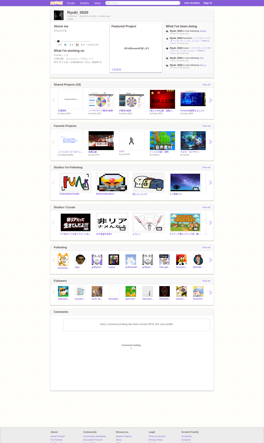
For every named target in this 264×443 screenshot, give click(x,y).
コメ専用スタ (175, 194)
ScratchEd (186, 436)
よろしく (137, 234)
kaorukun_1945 (148, 299)
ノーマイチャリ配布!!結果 (100, 110)
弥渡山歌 (92, 152)
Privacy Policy (156, 439)
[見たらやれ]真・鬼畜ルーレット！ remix (162, 110)
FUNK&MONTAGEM (69, 194)
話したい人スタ (140, 194)
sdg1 (77, 267)
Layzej (111, 267)
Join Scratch (192, 2)
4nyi (201, 58)
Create (71, 3)
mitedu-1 (156, 155)
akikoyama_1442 (63, 299)
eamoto (186, 155)
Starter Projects (124, 436)
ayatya (202, 31)
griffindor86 (131, 267)
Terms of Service (157, 436)
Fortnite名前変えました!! (192, 110)
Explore (84, 3)
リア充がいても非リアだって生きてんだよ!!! (75, 234)
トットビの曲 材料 (159, 152)
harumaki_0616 (114, 299)
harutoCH (198, 299)
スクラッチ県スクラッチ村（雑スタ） (185, 234)
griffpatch (96, 267)
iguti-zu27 (130, 299)
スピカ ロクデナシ (189, 152)
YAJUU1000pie (165, 299)
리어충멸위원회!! (104, 234)
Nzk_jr (202, 65)
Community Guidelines (94, 436)
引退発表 (116, 69)
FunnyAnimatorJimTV (182, 267)
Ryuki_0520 (65, 113)
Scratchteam (63, 268)
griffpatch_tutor (148, 267)
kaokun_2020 (182, 299)
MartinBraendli (199, 267)
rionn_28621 (97, 299)
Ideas (97, 3)
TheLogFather (165, 267)
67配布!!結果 (125, 110)
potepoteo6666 (66, 155)
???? (121, 152)
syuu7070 (95, 155)
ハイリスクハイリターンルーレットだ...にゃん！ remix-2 (190, 39)
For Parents (57, 439)
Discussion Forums (93, 439)
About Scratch (58, 436)
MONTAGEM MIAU (105, 194)
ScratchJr (186, 439)
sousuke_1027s (80, 299)
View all (206, 84)
